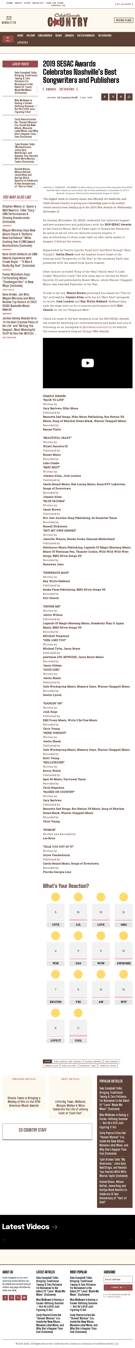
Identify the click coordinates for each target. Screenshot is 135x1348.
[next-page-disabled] (130, 1240)
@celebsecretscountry (97, 327)
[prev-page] (4, 1240)
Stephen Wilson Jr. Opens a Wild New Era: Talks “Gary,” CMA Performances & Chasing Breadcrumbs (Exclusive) (19, 213)
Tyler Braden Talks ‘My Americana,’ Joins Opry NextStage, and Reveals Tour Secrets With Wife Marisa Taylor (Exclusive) (26, 153)
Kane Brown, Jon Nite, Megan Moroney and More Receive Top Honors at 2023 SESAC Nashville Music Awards (19, 301)
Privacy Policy (114, 1296)
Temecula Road (107, 1066)
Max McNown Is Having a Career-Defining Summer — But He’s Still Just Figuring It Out (26, 106)
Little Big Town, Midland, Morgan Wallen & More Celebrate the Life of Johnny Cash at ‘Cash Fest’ (70, 1107)
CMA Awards (111, 1061)
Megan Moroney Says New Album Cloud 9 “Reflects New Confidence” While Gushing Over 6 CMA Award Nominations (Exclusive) (18, 237)
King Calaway (69, 1066)
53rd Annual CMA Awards (67, 1061)
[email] (118, 1279)
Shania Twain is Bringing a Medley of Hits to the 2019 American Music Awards (24, 1101)
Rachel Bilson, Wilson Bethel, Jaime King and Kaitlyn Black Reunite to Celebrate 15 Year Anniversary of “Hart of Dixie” (26, 177)
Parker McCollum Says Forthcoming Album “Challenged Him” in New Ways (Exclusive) (17, 280)
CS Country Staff (67, 97)
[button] (129, 38)
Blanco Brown (93, 1061)
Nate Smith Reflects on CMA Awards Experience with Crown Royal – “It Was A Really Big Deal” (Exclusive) (19, 259)
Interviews (9, 337)
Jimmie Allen (51, 1066)
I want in (118, 1287)
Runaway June (88, 1066)
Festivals (8, 290)
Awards (6, 226)
